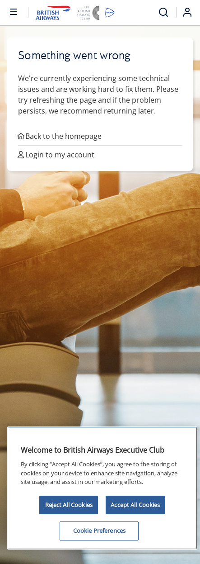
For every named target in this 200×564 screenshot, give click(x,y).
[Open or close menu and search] (14, 11)
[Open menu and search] (163, 12)
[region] (102, 488)
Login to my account (56, 155)
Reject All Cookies (69, 505)
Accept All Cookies (135, 505)
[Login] (191, 12)
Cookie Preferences (99, 530)
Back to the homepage (60, 136)
